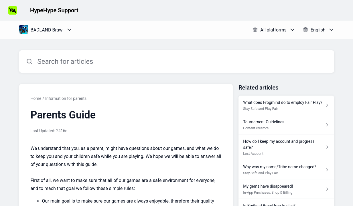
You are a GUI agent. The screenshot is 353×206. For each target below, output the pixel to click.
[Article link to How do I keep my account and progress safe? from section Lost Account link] (286, 147)
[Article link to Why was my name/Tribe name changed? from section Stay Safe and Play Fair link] (286, 169)
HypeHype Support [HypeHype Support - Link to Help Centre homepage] (54, 10)
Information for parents (65, 98)
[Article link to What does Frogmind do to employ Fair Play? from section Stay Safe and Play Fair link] (286, 105)
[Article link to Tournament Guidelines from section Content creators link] (286, 124)
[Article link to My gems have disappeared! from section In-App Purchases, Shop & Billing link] (286, 189)
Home (36, 98)
